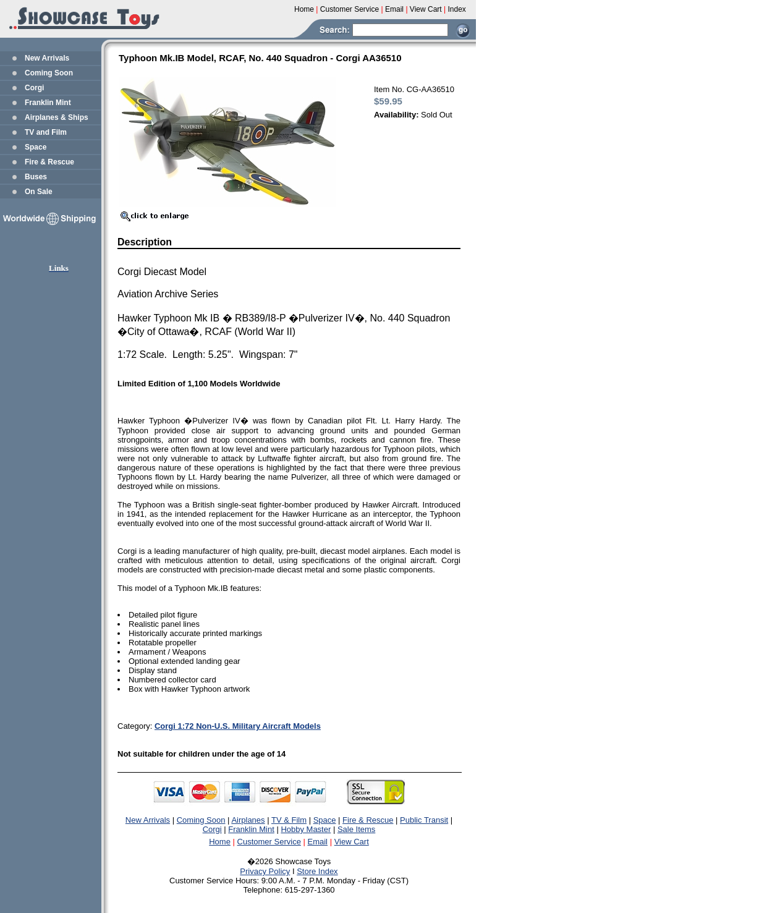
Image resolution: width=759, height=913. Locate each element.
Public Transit (424, 820)
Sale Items (356, 829)
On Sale (39, 191)
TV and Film (46, 132)
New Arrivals (47, 58)
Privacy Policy (265, 871)
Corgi (34, 87)
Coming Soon (49, 73)
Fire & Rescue (49, 162)
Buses (36, 176)
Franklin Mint (48, 102)
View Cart (351, 841)
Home (220, 841)
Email (318, 841)
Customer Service (269, 841)
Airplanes (248, 820)
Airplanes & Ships (56, 117)
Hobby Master (306, 829)
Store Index (317, 871)
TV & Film (289, 820)
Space (35, 147)
